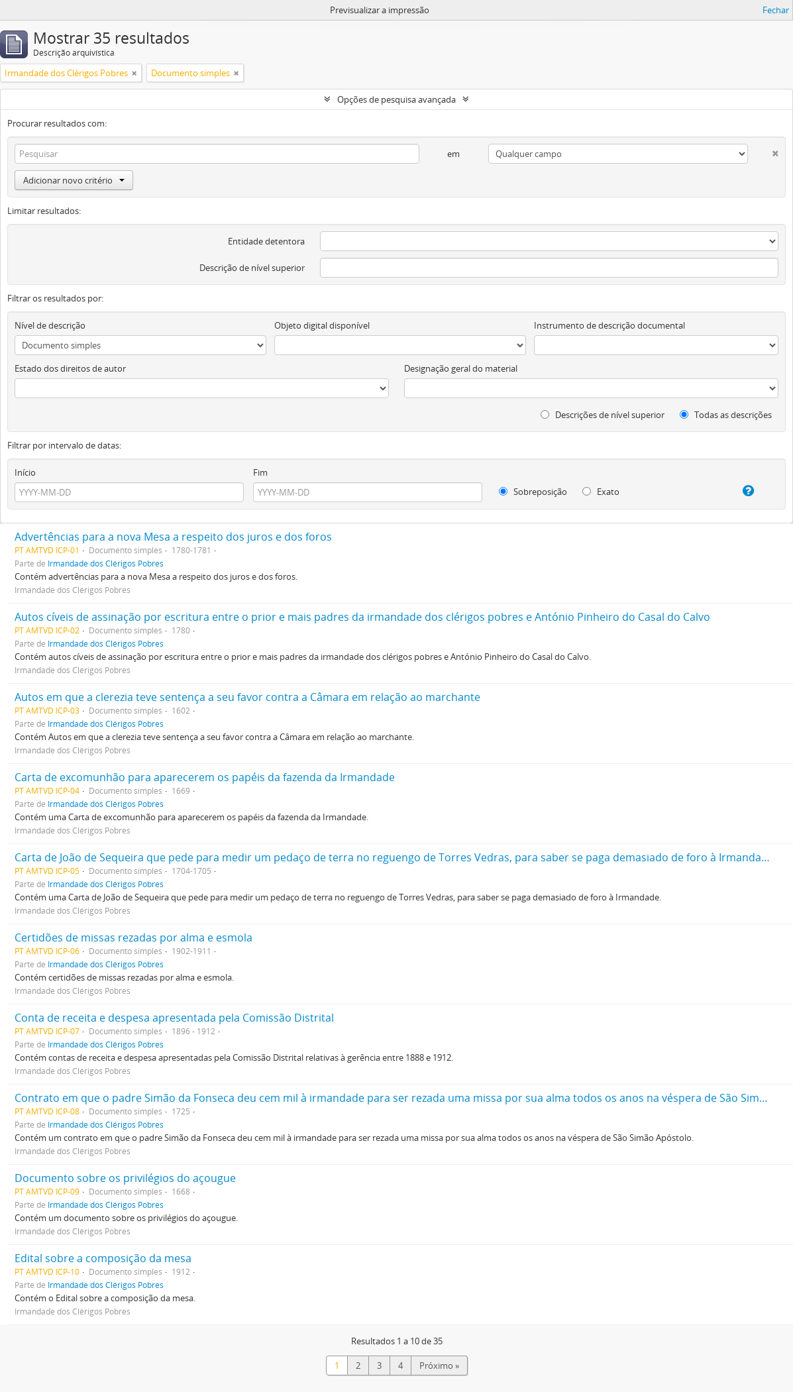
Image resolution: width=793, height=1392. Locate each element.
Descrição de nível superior (252, 268)
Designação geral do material (460, 368)
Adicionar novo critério (74, 180)
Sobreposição (533, 492)
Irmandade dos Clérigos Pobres (106, 563)
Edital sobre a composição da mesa (103, 1258)
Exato (600, 492)
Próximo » (439, 1365)
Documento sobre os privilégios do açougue (125, 1178)
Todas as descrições (726, 415)
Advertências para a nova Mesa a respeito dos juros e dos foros (173, 536)
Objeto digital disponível (322, 325)
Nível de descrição (50, 325)
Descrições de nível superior (602, 415)
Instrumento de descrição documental (609, 325)
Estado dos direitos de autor (70, 368)
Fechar (776, 10)
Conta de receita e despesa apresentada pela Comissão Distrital (174, 1017)
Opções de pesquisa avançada (396, 99)
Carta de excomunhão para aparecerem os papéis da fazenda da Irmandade (205, 777)
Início (25, 472)
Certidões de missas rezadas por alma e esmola (133, 937)
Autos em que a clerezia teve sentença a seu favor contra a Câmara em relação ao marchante (247, 697)
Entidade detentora (266, 241)
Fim (260, 472)
